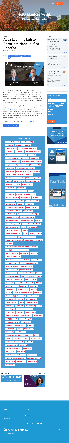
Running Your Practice (13, 211)
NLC (39, 306)
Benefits (38, 220)
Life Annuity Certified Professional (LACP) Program (21, 247)
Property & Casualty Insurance (15, 358)
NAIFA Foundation (12, 270)
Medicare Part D (26, 266)
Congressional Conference (14, 279)
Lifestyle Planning (12, 286)
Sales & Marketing (31, 201)
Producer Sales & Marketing (32, 224)
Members (24, 165)
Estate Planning (33, 296)
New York (24, 286)
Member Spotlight (13, 142)
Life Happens (27, 184)
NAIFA (6, 50)
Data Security (29, 329)
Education (10, 332)
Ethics (21, 204)
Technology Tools (27, 220)
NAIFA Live (27, 348)
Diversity (34, 158)
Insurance (19, 151)
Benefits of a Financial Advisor (15, 325)
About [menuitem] (5, 416)
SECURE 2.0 (10, 312)
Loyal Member (21, 171)
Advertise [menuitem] (27, 413)
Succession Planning (34, 358)
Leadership (10, 188)
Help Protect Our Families (29, 263)
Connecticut (10, 329)
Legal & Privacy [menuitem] (60, 429)
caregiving (10, 365)
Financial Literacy (12, 197)
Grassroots (27, 211)
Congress (34, 253)
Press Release (27, 142)
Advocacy (10, 168)
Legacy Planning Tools (21, 339)
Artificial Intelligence (13, 322)
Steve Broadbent (14, 109)
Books (30, 325)
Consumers (21, 296)
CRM (39, 276)
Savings (20, 312)
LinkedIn (29, 342)
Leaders (9, 151)
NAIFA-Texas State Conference (15, 355)
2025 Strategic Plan (12, 276)
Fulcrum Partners (29, 121)
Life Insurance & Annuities (27, 148)
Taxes (39, 273)
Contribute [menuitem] (27, 416)
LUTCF (9, 339)
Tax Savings (10, 362)
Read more (64, 52)
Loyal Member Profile (23, 145)
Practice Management (13, 224)
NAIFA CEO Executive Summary (16, 191)
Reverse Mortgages (12, 220)
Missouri (23, 345)
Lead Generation (31, 302)
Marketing (21, 188)
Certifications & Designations (25, 194)
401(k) (9, 293)
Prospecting (25, 197)
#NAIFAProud (19, 181)
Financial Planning (12, 158)
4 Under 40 (24, 253)
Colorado (38, 293)
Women (34, 289)
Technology (10, 204)
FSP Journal (10, 299)
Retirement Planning (13, 184)
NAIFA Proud (30, 306)
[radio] (57, 109)
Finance (20, 299)
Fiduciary (9, 283)
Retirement (37, 197)
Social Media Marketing (26, 273)
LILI (22, 302)
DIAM (19, 329)
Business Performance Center (31, 161)
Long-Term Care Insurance (26, 237)
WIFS (8, 319)
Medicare (10, 171)
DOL (25, 233)
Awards (31, 155)
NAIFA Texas (10, 352)
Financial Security (36, 233)
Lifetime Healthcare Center (14, 342)
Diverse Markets (30, 279)
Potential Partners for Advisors (16, 155)
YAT (15, 319)
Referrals (33, 286)
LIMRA (38, 283)
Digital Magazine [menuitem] (29, 410)
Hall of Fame (20, 332)
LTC (36, 335)
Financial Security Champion (24, 283)
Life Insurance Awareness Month (28, 214)
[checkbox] (57, 113)
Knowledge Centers (12, 266)
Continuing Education (13, 256)
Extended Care (37, 260)
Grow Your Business (13, 161)
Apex (9, 57)
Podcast (9, 145)
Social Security (30, 312)
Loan (8, 250)
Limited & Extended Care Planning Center (19, 174)
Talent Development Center (15, 178)
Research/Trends (32, 207)
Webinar (24, 158)
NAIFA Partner (34, 171)
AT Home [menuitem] (6, 413)
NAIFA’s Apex (6, 107)
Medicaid (9, 306)
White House (32, 362)
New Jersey (32, 355)
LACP (9, 181)
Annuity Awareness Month (14, 240)
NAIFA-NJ (21, 352)
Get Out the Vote (11, 302)
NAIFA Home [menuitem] (7, 410)
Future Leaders (31, 299)
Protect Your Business (13, 230)
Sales (25, 230)
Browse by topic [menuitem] (8, 419)
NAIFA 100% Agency (33, 178)
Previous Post (5, 373)
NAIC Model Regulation (13, 348)
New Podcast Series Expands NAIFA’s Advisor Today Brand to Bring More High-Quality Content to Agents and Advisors (11, 390)
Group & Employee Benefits (14, 55)
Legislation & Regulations (14, 201)
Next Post (42, 373)
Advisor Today (11, 148)
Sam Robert (40, 109)
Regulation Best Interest (24, 309)
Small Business (11, 273)
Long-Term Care (12, 165)
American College (25, 319)
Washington (21, 362)
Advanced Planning (26, 55)
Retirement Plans (26, 270)
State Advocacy (23, 289)
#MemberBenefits (12, 253)
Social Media (10, 289)
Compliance (10, 296)
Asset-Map (26, 322)
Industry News (11, 237)
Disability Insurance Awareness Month (17, 260)
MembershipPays (12, 345)
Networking (10, 309)
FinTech (29, 204)
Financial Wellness (12, 263)
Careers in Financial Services (23, 293)
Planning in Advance (27, 217)
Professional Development (25, 168)
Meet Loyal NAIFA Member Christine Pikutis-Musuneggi (35, 389)
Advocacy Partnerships (13, 233)
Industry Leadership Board (14, 335)
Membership (35, 165)
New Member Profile (33, 151)
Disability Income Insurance (33, 240)
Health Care (10, 214)
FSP (23, 227)
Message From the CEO (20, 250)
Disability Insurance (12, 227)
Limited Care (32, 227)
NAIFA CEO (20, 306)
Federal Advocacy (32, 181)
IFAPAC (9, 243)
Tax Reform (38, 316)
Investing (28, 335)
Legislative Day (36, 339)
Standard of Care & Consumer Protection (18, 316)
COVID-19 (10, 194)
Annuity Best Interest (28, 276)
